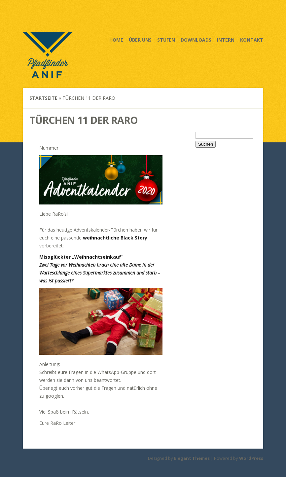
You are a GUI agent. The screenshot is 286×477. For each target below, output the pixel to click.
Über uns (140, 40)
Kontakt (251, 40)
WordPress (251, 458)
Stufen (166, 40)
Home (116, 40)
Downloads (196, 40)
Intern (225, 40)
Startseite (43, 98)
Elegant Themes (192, 458)
